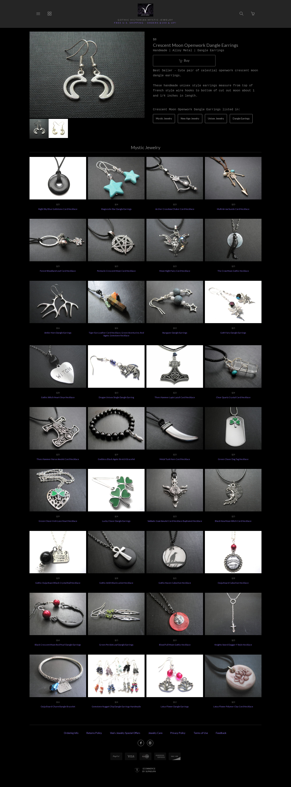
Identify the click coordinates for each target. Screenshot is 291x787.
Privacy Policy (177, 732)
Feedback (221, 732)
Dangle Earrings (241, 118)
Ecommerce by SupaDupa (149, 770)
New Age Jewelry (190, 118)
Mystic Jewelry (164, 118)
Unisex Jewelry (216, 118)
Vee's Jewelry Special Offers (125, 732)
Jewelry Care (155, 732)
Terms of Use (201, 732)
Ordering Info (71, 732)
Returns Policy (94, 732)
